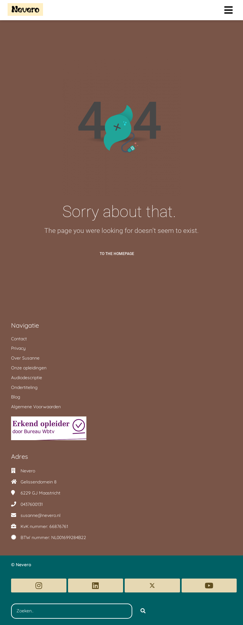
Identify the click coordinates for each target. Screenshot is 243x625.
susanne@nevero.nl (40, 515)
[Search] (143, 611)
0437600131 (32, 504)
